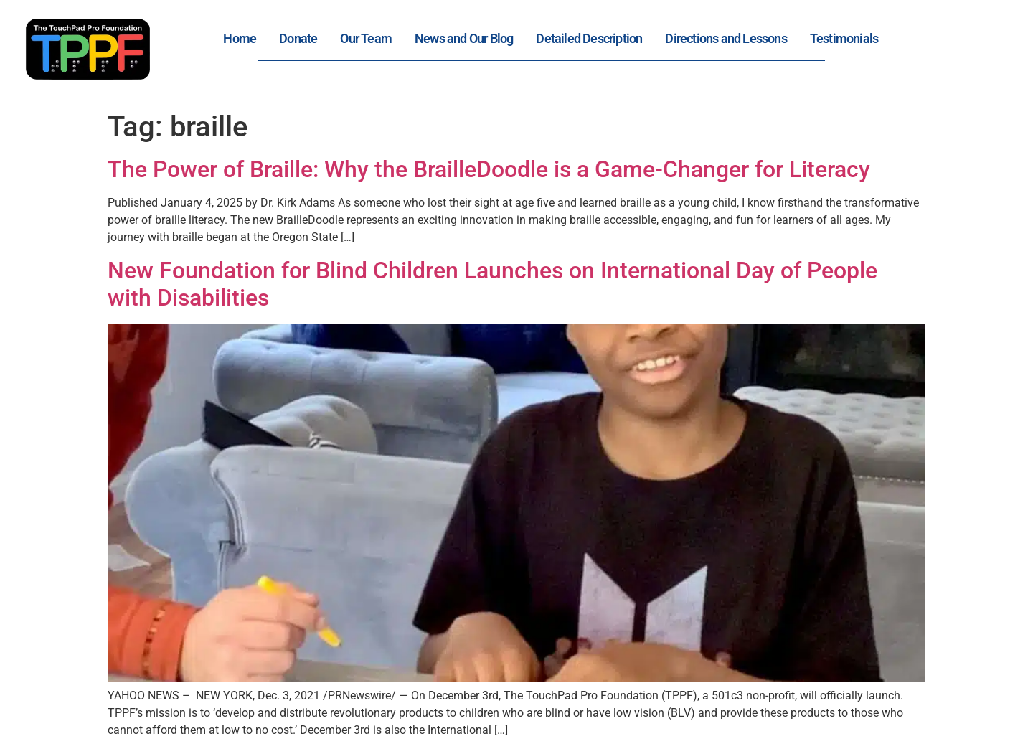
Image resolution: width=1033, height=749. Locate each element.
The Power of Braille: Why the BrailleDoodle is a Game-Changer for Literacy (489, 169)
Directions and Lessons (725, 38)
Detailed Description (589, 38)
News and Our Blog (464, 38)
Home (239, 38)
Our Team (366, 38)
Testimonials (844, 38)
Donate (298, 38)
